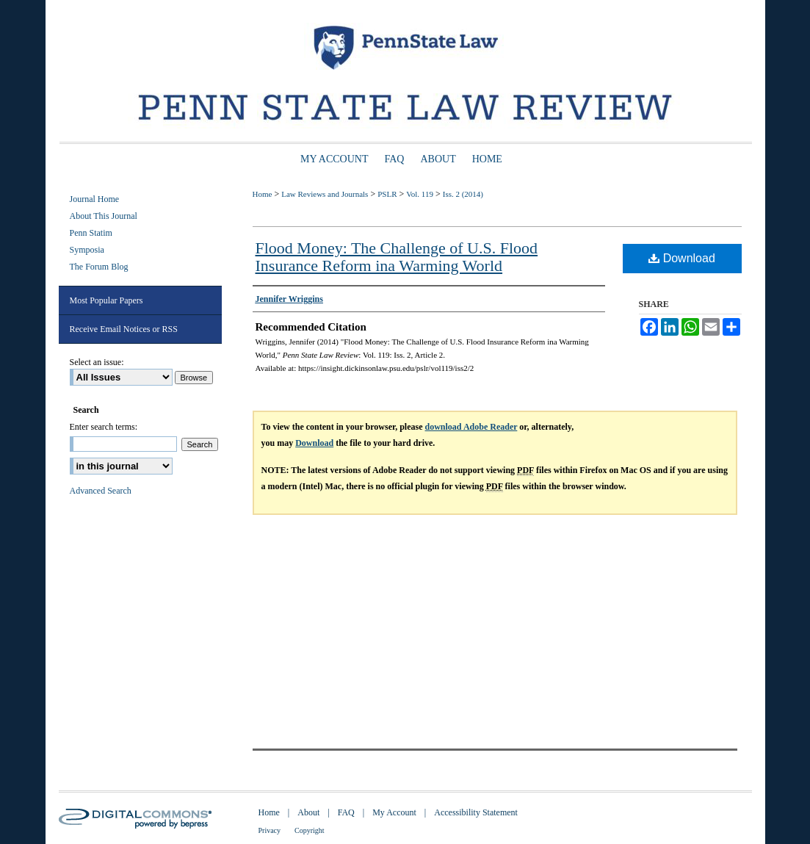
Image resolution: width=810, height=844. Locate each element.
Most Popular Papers (106, 300)
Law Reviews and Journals (324, 194)
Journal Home (95, 199)
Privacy (269, 830)
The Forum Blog (99, 267)
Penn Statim (91, 233)
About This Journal (103, 216)
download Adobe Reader (471, 427)
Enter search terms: (104, 427)
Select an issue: (97, 362)
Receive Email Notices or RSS (124, 329)
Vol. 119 (419, 194)
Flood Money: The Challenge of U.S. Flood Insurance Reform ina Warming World (397, 257)
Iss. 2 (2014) (463, 194)
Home (262, 194)
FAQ (346, 812)
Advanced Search (100, 491)
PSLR (387, 194)
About (308, 812)
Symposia (87, 250)
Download (681, 258)
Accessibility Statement (476, 812)
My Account (394, 812)
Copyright (309, 830)
